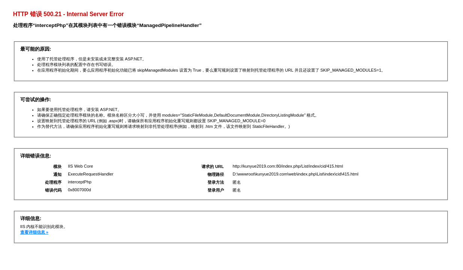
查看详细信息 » (34, 232)
